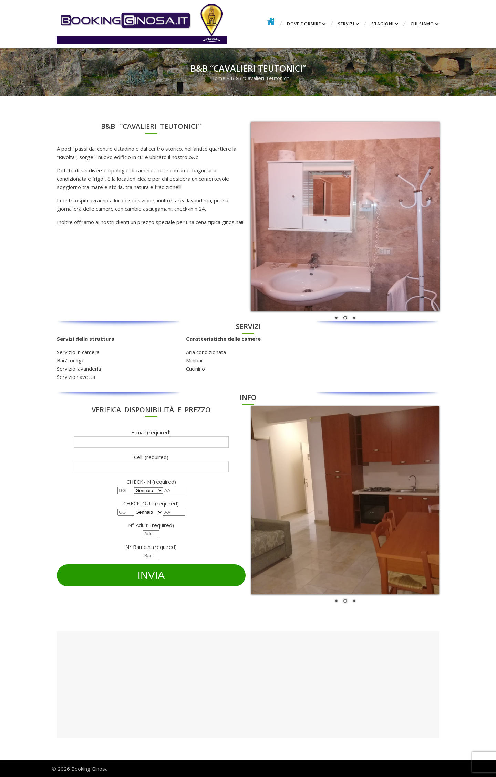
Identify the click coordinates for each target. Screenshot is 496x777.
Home (217, 78)
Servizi (346, 24)
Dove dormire (304, 24)
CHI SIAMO (422, 24)
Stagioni (382, 24)
